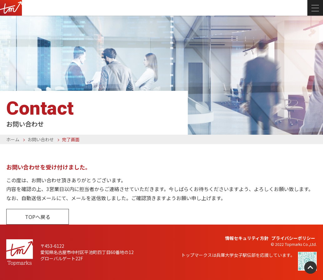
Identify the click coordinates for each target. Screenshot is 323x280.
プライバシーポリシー (293, 238)
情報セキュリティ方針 (247, 238)
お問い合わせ (41, 139)
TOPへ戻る (37, 216)
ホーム (12, 139)
